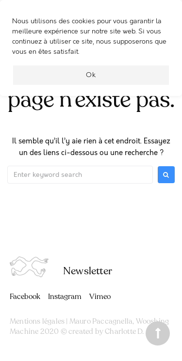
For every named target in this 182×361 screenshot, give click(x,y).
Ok (91, 74)
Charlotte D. (124, 331)
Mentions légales (37, 321)
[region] (91, 53)
